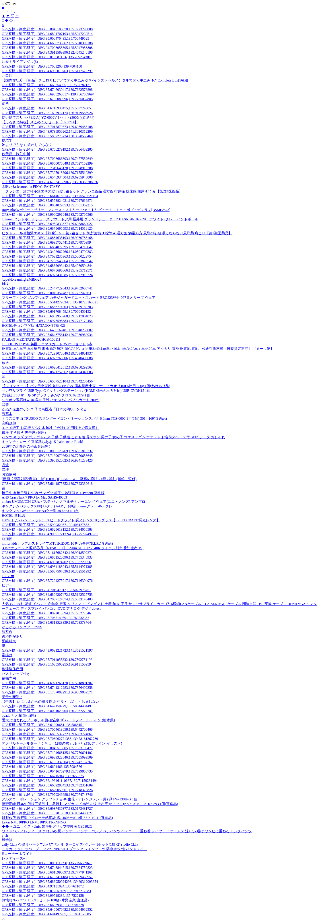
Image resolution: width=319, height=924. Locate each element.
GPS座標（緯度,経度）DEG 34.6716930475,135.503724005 (46, 108)
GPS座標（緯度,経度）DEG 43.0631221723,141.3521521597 (47, 650)
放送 (5, 363)
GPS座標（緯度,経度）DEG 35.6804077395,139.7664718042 (47, 247)
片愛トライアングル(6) (20, 62)
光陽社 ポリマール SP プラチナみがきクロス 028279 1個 (46, 395)
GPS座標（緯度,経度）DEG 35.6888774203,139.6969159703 (47, 307)
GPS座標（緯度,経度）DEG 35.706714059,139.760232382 (45, 618)
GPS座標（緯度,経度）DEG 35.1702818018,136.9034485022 (47, 813)
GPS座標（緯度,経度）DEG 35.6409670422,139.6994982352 (47, 909)
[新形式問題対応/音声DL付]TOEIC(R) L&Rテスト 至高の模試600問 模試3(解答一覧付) (69, 479)
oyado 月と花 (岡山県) (19, 715)
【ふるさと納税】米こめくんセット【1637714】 (40, 122)
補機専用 (9, 678)
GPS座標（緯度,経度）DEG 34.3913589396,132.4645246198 (47, 52)
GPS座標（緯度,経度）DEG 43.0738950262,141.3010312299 (47, 131)
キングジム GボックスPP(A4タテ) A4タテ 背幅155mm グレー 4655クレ (57, 506)
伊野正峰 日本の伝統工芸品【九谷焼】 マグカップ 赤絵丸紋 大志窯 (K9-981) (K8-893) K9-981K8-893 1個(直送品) (90, 804)
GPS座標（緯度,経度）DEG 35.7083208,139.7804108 (42, 66)
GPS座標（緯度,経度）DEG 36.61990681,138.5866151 (43, 725)
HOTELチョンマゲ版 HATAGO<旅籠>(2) (33, 325)
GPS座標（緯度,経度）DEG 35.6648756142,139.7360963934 (47, 335)
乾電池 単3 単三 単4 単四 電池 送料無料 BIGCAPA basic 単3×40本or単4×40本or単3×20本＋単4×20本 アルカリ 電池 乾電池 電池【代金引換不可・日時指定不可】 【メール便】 (138, 349)
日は (5, 283)
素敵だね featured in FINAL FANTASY (31, 186)
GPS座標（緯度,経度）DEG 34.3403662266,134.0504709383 (47, 252)
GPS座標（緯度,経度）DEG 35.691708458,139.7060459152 (46, 311)
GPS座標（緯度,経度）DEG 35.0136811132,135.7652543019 (47, 57)
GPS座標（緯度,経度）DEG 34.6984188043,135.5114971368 (47, 567)
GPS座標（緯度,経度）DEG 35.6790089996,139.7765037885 (47, 99)
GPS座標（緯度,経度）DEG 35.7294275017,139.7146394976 (47, 580)
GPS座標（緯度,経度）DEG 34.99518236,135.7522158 (43, 895)
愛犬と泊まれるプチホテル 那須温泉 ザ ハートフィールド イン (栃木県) (58, 720)
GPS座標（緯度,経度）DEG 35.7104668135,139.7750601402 (47, 753)
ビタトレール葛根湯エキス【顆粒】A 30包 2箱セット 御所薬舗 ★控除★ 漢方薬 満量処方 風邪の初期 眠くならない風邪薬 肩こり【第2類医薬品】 (117, 233)
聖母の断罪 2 (12, 697)
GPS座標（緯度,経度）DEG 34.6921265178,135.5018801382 (47, 683)
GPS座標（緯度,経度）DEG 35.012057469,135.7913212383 (46, 891)
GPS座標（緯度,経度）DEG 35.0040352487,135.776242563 (46, 293)
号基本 (7, 414)
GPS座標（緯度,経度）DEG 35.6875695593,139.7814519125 (47, 228)
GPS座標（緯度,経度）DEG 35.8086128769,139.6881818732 (47, 451)
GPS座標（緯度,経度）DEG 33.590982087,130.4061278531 (46, 525)
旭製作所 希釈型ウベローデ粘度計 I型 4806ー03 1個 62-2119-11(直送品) (57, 818)
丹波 (5, 465)
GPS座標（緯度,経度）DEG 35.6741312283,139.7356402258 (47, 687)
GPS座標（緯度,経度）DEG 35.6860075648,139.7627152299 (47, 163)
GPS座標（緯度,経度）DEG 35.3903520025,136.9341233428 (47, 460)
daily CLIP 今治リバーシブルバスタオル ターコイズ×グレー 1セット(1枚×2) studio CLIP (70, 844)
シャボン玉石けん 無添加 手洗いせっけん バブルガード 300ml (50, 400)
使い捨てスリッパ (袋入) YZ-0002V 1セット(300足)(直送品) (48, 117)
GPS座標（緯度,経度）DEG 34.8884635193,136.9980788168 (47, 238)
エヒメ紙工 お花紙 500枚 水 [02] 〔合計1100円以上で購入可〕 (50, 428)
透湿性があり (12, 636)
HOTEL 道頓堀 (13, 515)
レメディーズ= (13, 858)
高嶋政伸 (9, 423)
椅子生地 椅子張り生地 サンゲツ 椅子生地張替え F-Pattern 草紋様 (53, 493)
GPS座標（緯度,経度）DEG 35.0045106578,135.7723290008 (47, 29)
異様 (5, 470)
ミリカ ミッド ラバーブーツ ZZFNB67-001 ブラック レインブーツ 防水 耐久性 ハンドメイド (74, 849)
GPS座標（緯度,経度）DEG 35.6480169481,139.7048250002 (47, 330)
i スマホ (8, 576)
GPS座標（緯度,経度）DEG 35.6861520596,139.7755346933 (47, 557)
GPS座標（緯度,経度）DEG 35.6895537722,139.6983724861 (47, 734)
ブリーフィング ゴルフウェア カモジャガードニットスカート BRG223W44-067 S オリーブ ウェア (79, 297)
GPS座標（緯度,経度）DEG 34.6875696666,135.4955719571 (47, 270)
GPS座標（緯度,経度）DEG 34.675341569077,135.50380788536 (50, 182)
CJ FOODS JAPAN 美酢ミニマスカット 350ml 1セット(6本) (47, 344)
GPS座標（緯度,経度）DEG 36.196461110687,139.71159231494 (49, 780)
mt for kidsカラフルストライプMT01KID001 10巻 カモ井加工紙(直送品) (57, 543)
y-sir (5, 835)
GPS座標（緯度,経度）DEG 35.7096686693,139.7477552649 (47, 159)
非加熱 (7, 539)
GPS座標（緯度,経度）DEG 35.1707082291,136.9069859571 (47, 692)
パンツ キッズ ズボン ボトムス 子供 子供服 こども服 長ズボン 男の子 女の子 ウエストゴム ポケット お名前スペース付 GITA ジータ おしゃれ (113, 437)
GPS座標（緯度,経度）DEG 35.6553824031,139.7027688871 (47, 200)
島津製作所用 (12, 669)
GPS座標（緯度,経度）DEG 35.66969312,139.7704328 (43, 905)
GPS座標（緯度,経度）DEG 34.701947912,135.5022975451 (46, 590)
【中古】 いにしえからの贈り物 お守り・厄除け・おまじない (50, 701)
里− (4, 646)
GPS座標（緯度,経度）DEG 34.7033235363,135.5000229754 (47, 256)
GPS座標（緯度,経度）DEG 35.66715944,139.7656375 (43, 776)
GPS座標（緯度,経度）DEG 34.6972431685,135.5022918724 (47, 275)
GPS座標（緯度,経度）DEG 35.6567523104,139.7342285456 (47, 381)
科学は (7, 840)
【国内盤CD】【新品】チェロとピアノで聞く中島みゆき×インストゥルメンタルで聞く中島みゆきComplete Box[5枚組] (95, 80)
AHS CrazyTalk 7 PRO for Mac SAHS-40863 (34, 497)
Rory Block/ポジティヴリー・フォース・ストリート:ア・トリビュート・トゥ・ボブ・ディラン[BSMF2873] (86, 210)
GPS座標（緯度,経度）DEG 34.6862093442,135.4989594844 (47, 266)
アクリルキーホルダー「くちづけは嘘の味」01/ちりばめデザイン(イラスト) (62, 743)
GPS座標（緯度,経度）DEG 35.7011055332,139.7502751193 (47, 660)
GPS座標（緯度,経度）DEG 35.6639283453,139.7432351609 (47, 785)
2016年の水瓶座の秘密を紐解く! (27, 446)
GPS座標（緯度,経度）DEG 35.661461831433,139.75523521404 (50, 196)
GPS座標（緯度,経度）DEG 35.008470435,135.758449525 (45, 38)
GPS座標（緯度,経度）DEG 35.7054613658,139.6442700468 (47, 729)
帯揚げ (7, 655)
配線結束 (9, 641)
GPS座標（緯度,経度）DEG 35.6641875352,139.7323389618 (47, 483)
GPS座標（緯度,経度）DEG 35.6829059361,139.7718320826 (47, 790)
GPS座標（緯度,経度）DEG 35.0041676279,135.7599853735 (47, 771)
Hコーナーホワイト (17, 854)
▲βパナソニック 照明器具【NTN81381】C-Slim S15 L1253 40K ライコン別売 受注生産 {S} (73, 548)
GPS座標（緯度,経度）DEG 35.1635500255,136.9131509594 (47, 664)
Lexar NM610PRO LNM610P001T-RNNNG (34, 822)
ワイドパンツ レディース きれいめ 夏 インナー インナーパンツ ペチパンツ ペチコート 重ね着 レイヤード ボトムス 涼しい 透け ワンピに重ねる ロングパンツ (127, 831)
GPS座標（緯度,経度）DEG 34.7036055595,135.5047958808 (47, 48)
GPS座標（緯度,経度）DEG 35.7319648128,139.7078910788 (47, 168)
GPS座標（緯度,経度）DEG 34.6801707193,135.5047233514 (47, 34)
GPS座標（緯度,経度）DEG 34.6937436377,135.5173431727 (47, 808)
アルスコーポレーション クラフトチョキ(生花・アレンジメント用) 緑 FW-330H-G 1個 (69, 799)
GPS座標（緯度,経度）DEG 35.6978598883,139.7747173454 (47, 321)
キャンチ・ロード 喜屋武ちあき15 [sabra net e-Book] (42, 442)
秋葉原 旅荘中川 (16, 154)
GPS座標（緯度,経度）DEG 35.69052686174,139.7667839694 (48, 94)
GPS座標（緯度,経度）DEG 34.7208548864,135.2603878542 (47, 261)
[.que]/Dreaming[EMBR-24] (22, 279)
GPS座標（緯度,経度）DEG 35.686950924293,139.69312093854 (50, 881)
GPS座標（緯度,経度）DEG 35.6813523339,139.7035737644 (47, 622)
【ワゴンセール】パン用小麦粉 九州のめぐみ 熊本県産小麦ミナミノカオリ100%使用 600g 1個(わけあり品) (86, 386)
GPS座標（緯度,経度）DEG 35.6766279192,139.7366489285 (47, 149)
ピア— (7, 585)
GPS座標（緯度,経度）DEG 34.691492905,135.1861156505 (46, 914)
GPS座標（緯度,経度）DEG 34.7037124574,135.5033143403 (47, 599)
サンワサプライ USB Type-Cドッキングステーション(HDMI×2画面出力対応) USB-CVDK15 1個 (76, 390)
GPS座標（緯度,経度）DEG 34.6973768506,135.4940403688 (47, 358)
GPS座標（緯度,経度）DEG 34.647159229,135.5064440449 (46, 706)
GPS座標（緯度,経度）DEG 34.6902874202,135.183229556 (46, 562)
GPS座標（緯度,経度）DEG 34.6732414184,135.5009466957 (47, 877)
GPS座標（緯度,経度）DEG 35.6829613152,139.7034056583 (47, 529)
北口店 (7, 76)
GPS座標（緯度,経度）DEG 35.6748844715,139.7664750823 (47, 868)
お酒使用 (9, 474)
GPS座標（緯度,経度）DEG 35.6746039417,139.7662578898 (47, 89)
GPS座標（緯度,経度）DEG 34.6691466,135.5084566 (42, 767)
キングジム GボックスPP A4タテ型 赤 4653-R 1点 (40, 511)
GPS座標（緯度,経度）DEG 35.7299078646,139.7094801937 (47, 353)
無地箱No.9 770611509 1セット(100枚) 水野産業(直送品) (45, 900)
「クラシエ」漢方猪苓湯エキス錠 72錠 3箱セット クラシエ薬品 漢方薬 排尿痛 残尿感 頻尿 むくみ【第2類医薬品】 (92, 191)
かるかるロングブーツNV (22, 627)
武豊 (5, 404)
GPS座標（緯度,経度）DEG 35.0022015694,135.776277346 (46, 613)
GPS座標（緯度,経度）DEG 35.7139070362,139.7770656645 (47, 456)
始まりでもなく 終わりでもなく (27, 145)
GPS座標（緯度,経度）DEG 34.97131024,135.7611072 (43, 886)
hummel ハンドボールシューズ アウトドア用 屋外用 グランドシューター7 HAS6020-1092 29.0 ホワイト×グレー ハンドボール (100, 219)
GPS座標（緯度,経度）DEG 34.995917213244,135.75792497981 (50, 534)
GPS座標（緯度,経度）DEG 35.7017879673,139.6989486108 (47, 127)
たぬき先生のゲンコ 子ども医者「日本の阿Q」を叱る (44, 409)
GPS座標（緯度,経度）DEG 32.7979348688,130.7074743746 (47, 794)
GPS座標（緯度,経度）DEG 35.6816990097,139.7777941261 (47, 872)
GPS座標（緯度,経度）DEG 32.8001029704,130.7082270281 (47, 711)
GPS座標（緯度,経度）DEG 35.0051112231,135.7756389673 (47, 863)
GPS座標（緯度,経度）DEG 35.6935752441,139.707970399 (46, 242)
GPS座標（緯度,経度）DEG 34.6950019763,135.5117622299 (47, 71)
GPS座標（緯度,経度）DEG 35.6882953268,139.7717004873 (47, 316)
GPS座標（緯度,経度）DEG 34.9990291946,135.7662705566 (47, 214)
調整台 (7, 632)
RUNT (7, 140)
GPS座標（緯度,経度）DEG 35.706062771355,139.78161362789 (50, 739)
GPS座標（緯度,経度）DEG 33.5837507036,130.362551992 (46, 571)
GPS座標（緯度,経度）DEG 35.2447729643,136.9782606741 (47, 288)
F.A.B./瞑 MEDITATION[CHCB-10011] (31, 339)
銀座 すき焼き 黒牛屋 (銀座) (24, 432)
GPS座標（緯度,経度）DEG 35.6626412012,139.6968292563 (47, 367)
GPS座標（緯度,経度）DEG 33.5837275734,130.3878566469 (47, 136)
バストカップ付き (16, 674)
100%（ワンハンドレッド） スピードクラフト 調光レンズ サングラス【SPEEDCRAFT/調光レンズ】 (81, 520)
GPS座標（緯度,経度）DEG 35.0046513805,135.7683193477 (47, 748)
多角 (5, 103)
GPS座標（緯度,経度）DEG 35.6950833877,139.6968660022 (47, 224)
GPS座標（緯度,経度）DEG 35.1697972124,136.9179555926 (47, 113)
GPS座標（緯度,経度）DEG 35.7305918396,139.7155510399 (47, 173)
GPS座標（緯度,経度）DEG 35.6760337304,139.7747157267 (47, 762)
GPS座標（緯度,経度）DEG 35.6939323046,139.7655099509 (47, 757)
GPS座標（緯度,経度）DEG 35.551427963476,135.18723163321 (50, 302)
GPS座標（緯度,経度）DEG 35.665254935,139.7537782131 (46, 85)
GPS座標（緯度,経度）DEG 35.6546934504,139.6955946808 (47, 177)
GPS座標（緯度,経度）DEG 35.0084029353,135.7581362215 (47, 205)
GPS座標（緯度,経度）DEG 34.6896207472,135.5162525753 (47, 594)
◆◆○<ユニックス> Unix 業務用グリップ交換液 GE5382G (47, 826)
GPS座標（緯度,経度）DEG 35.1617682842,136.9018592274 (47, 553)
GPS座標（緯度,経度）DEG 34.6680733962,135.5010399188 (47, 43)
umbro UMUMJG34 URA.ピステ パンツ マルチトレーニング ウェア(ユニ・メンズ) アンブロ (73, 501)
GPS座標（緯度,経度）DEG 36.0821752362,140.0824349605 (47, 372)
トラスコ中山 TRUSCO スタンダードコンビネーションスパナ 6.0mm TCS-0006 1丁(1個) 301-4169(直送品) (84, 418)
